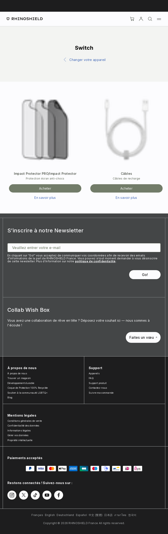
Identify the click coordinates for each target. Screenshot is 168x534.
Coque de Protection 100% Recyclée (27, 387)
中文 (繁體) (95, 515)
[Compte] (141, 19)
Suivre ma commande (101, 392)
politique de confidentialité (95, 261)
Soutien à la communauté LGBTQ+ (27, 392)
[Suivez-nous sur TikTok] (35, 495)
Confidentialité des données (23, 425)
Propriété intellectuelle (20, 440)
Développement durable (20, 383)
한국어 (132, 515)
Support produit (98, 383)
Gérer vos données (17, 435)
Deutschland (65, 515)
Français (37, 515)
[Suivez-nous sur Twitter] (23, 495)
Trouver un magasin (19, 378)
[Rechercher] (150, 19)
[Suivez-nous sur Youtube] (46, 495)
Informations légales (19, 430)
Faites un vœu (143, 337)
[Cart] (132, 19)
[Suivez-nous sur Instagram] (11, 495)
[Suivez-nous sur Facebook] (58, 495)
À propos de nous (17, 373)
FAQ (91, 378)
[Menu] (159, 19)
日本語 (108, 515)
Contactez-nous (98, 387)
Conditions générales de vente (24, 421)
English (50, 515)
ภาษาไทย (120, 515)
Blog (9, 397)
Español (81, 515)
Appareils (94, 373)
